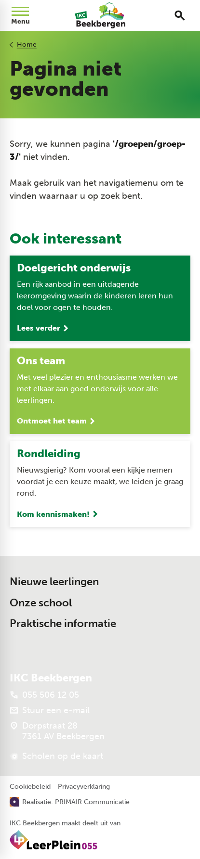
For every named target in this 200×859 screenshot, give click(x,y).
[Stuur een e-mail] (50, 710)
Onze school (41, 602)
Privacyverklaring (84, 787)
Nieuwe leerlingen (54, 581)
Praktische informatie (63, 623)
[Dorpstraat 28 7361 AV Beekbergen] (57, 731)
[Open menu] (20, 15)
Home (27, 44)
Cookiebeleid (30, 787)
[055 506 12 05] (44, 695)
